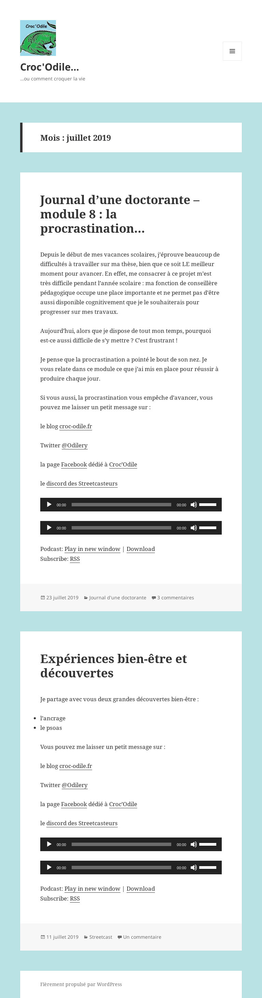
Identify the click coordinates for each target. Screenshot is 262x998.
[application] (131, 504)
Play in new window (92, 549)
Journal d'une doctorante (117, 597)
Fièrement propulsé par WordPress (81, 984)
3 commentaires (175, 597)
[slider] (122, 504)
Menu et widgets (232, 60)
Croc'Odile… (49, 66)
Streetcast (100, 937)
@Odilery (75, 445)
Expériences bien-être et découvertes (113, 665)
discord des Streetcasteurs (82, 483)
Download (141, 549)
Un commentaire (142, 937)
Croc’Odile (123, 464)
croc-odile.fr (75, 426)
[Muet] (193, 504)
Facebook (74, 464)
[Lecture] (49, 504)
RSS (75, 559)
